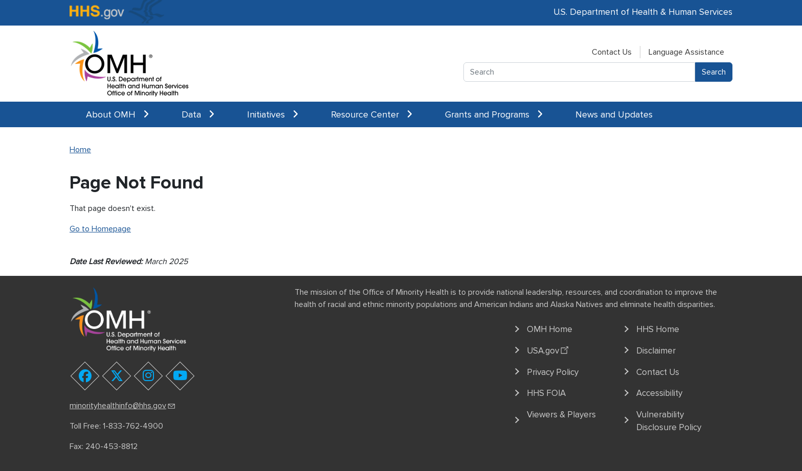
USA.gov (549, 349)
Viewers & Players (561, 414)
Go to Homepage (100, 229)
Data (198, 114)
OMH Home (549, 329)
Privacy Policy (552, 372)
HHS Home (657, 329)
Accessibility (659, 393)
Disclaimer (656, 350)
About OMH (117, 114)
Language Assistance (686, 52)
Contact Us (612, 52)
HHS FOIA (546, 393)
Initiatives (272, 114)
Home (80, 150)
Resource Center (371, 114)
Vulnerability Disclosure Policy (668, 421)
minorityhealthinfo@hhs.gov (123, 406)
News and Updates (614, 114)
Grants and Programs (494, 114)
